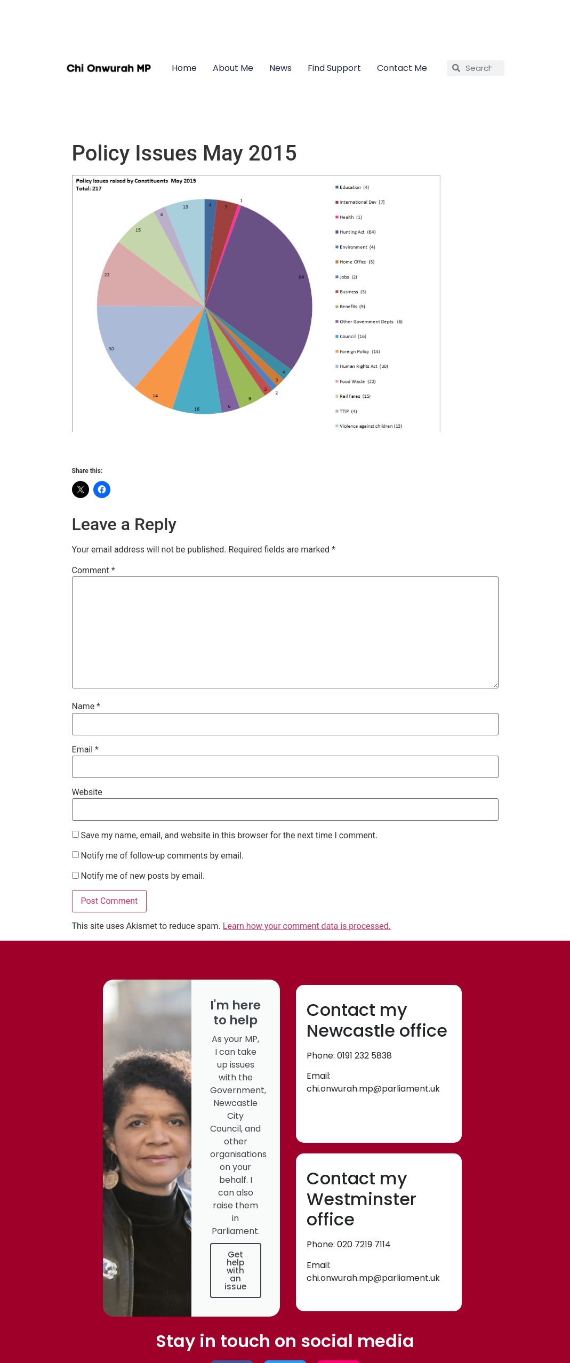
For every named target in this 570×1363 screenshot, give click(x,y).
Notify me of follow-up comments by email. (162, 856)
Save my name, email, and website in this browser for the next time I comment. (229, 835)
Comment (93, 570)
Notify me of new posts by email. (143, 876)
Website (87, 792)
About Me (233, 68)
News (280, 68)
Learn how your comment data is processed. (307, 926)
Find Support (334, 68)
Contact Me (402, 68)
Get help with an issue (235, 1270)
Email (85, 749)
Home (184, 68)
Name (86, 706)
